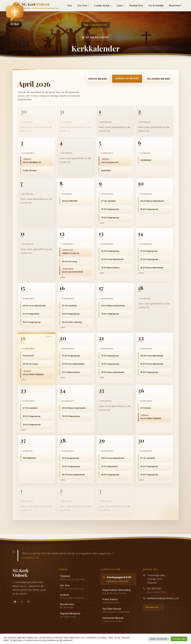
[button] (14, 16)
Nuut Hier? (175, 5)
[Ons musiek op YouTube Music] (21, 601)
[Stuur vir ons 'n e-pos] (28, 601)
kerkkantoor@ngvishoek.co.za (163, 598)
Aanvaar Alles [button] (178, 639)
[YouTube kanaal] (14, 601)
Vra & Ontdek (156, 5)
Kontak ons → (153, 607)
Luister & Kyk (102, 5)
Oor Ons (83, 5)
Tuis (86, 25)
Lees (120, 5)
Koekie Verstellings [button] (158, 639)
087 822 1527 (154, 588)
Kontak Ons (136, 5)
